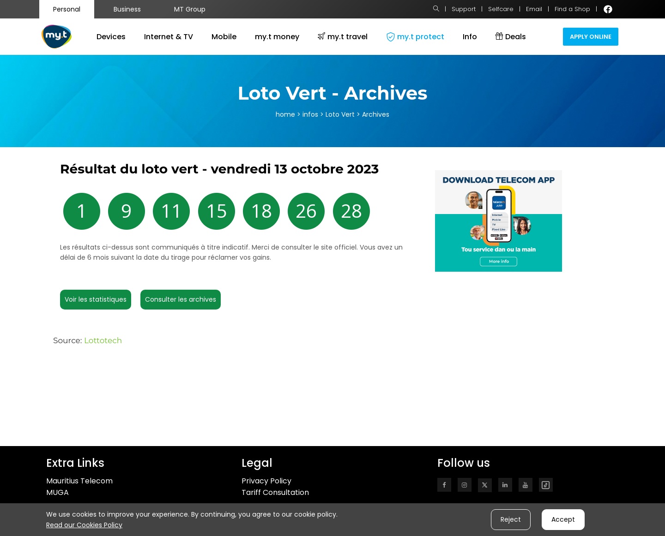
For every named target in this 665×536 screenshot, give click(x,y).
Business (127, 9)
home (285, 114)
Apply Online (590, 36)
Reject (511, 519)
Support (464, 9)
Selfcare (501, 9)
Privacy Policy (266, 481)
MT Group (190, 9)
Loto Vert (341, 114)
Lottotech (103, 340)
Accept (563, 519)
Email (534, 9)
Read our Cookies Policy (84, 525)
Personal (66, 9)
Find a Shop (572, 9)
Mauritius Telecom (79, 481)
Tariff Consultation (275, 492)
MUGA (57, 492)
